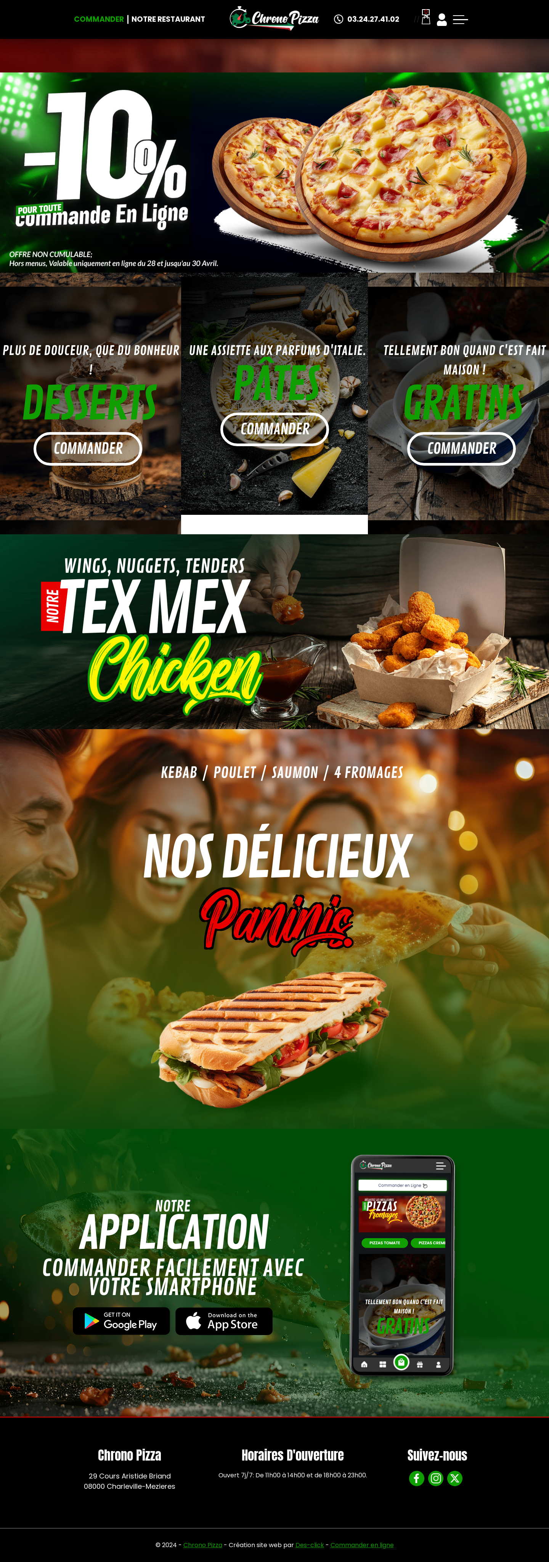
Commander (99, 19)
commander (87, 448)
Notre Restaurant (168, 19)
